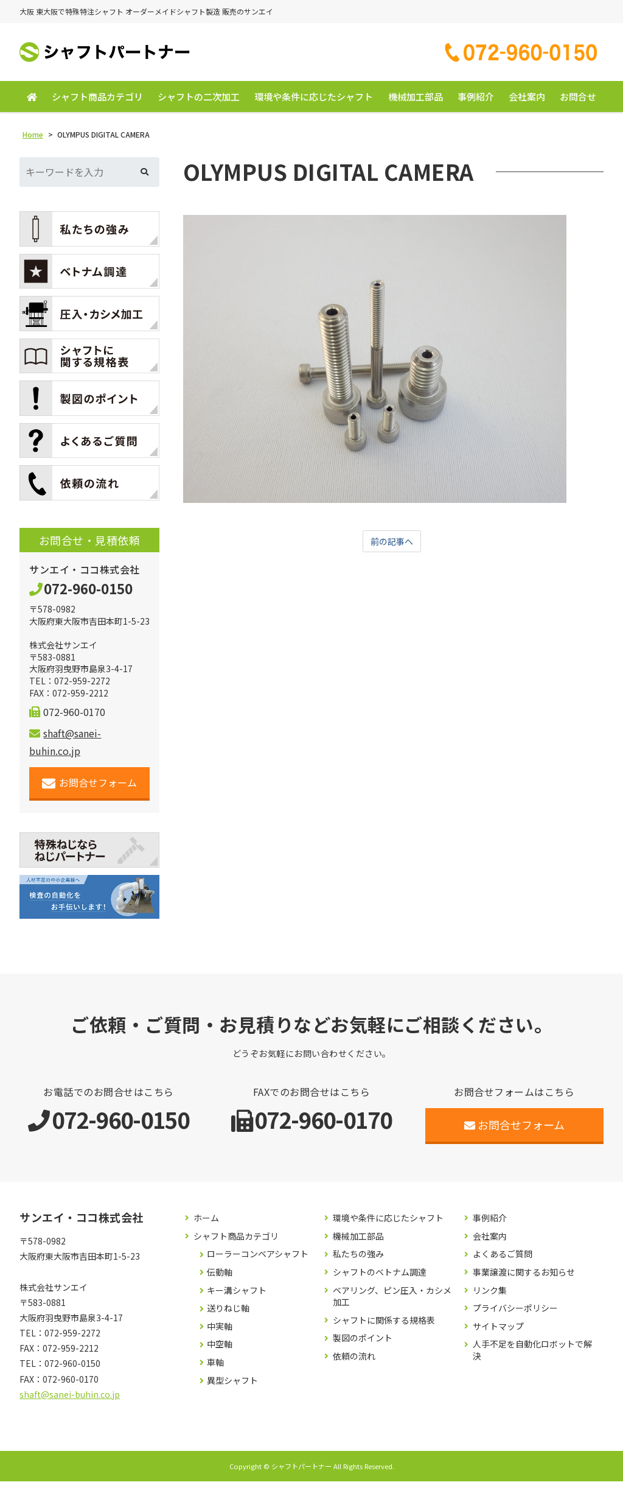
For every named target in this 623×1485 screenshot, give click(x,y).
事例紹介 (476, 100)
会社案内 (527, 100)
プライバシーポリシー (515, 1312)
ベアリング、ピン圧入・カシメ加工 (392, 1299)
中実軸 (219, 1330)
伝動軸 (219, 1276)
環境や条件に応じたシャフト (313, 100)
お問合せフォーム (89, 786)
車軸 (215, 1366)
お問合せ (578, 100)
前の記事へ (391, 545)
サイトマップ (498, 1330)
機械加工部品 (415, 100)
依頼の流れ (354, 1360)
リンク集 (490, 1293)
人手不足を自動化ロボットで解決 (532, 1354)
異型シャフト (232, 1383)
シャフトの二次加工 (199, 100)
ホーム (206, 1221)
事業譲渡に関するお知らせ (524, 1276)
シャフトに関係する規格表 (384, 1324)
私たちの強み (358, 1257)
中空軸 (219, 1347)
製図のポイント (362, 1341)
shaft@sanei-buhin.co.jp (69, 1398)
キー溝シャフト (236, 1293)
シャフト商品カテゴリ (97, 100)
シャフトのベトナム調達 (379, 1276)
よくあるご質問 (502, 1257)
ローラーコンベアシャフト (257, 1257)
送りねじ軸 (228, 1312)
